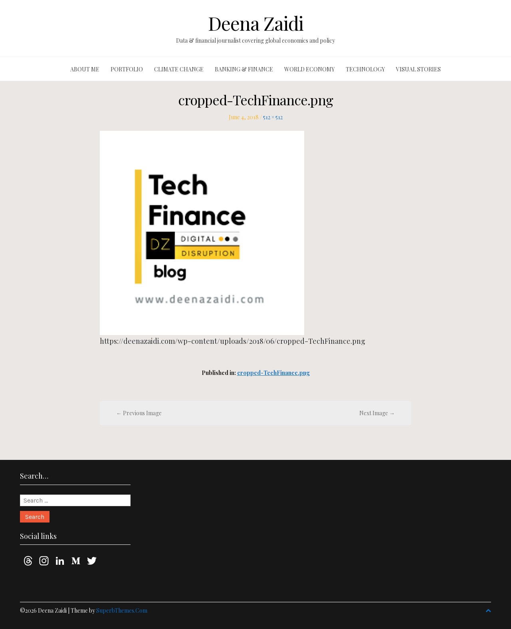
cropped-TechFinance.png (273, 373)
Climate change (179, 69)
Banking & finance (244, 69)
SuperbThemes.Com (121, 610)
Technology (365, 69)
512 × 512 (273, 117)
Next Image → (377, 413)
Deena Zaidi (255, 23)
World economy (309, 69)
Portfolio (127, 69)
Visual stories (418, 69)
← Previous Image (139, 413)
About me (84, 69)
